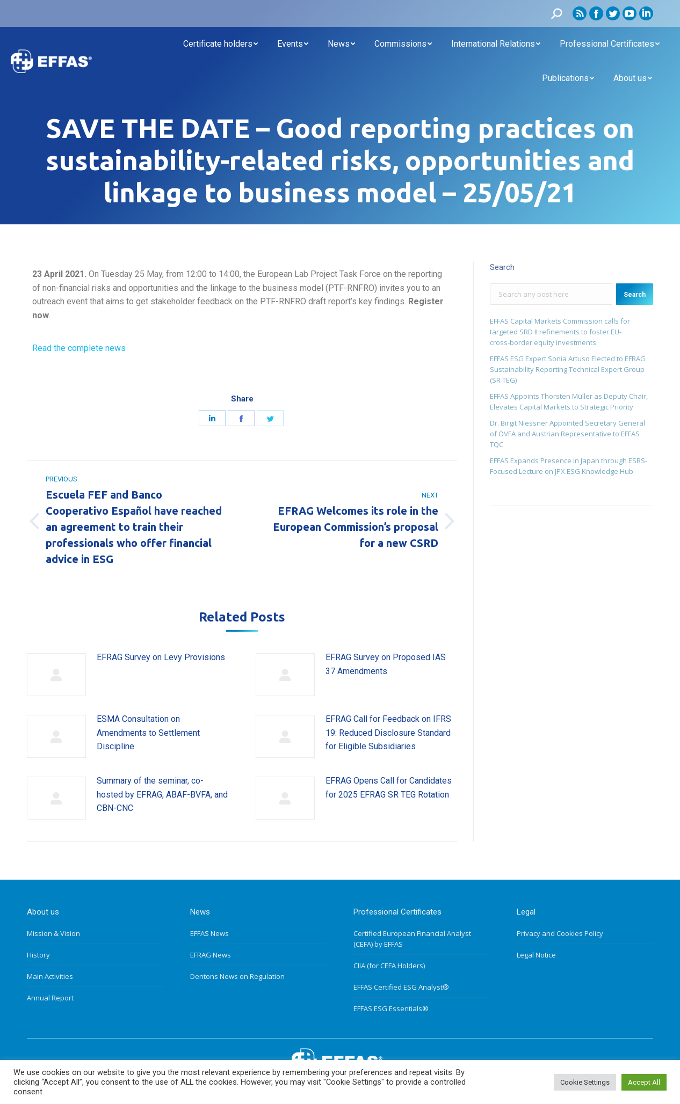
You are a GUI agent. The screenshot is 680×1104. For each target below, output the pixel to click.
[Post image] (56, 674)
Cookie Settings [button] (585, 1082)
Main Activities (50, 976)
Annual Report (50, 998)
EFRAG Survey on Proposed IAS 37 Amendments (385, 664)
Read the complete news (79, 348)
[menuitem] (220, 44)
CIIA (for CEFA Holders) (389, 965)
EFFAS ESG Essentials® (391, 1008)
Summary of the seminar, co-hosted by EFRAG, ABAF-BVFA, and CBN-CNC (162, 794)
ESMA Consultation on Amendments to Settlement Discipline (148, 732)
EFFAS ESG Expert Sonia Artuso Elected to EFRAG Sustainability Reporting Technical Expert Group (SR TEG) (568, 369)
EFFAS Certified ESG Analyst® (401, 987)
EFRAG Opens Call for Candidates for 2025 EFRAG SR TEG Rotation (388, 788)
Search (635, 294)
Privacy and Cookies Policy (560, 933)
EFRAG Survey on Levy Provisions (161, 657)
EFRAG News (210, 955)
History (38, 955)
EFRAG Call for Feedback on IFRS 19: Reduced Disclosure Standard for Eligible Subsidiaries (388, 732)
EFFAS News (209, 933)
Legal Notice (536, 955)
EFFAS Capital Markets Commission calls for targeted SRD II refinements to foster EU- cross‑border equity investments (560, 331)
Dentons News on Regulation (237, 976)
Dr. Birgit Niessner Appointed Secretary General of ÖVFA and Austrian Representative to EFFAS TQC (567, 433)
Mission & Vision (53, 933)
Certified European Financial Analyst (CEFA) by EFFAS (412, 938)
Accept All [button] (644, 1082)
